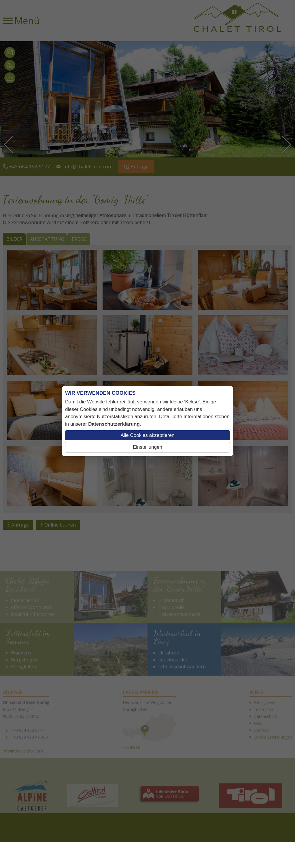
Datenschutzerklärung (114, 424)
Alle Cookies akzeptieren (147, 435)
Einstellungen (147, 447)
